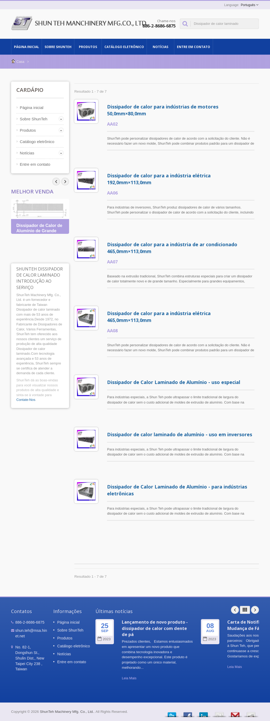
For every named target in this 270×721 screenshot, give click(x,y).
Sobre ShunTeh (58, 47)
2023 (104, 639)
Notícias (160, 47)
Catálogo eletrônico (124, 47)
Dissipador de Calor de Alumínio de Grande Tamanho (39, 230)
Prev (65, 182)
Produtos (88, 47)
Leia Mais (129, 678)
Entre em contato (193, 47)
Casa (20, 62)
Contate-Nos (25, 400)
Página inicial (26, 47)
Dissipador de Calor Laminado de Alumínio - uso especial (173, 382)
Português (248, 5)
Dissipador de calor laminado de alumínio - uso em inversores (179, 434)
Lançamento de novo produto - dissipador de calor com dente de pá (155, 628)
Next (56, 182)
